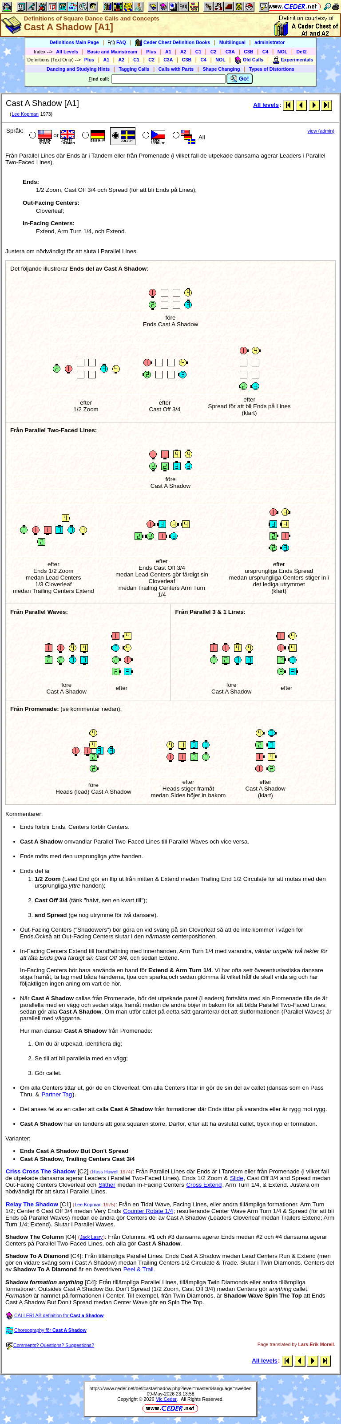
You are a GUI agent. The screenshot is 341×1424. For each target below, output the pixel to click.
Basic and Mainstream (112, 51)
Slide (236, 1178)
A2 (183, 51)
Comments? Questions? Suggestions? (50, 1345)
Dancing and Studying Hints (78, 69)
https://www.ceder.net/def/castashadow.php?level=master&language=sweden (171, 1388)
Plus (151, 51)
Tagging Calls (134, 69)
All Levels (67, 51)
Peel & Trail (138, 1269)
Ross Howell (105, 1171)
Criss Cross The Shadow (40, 1171)
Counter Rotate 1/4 (148, 1211)
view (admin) (321, 131)
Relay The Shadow (32, 1204)
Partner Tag (56, 1094)
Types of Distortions (271, 69)
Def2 (302, 51)
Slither (107, 1184)
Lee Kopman (25, 114)
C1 (198, 51)
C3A (230, 51)
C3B (248, 51)
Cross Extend (204, 1184)
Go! (239, 78)
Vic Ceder (166, 1399)
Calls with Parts (176, 69)
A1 (168, 51)
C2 (213, 51)
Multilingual (232, 42)
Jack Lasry (91, 1237)
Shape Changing (221, 69)
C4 (265, 51)
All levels (266, 104)
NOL (283, 51)
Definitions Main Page (74, 42)
